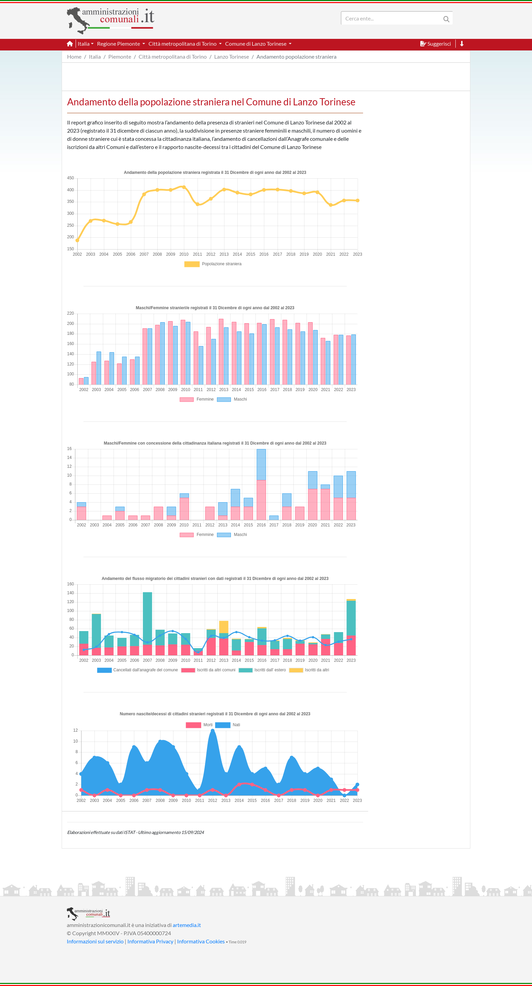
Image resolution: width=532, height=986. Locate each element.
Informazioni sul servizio (95, 941)
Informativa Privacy (150, 941)
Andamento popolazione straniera (296, 56)
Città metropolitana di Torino (173, 56)
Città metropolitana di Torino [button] (183, 43)
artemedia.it (187, 925)
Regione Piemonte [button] (119, 43)
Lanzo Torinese (231, 56)
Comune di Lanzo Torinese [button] (256, 43)
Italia (95, 56)
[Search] (392, 18)
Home (74, 56)
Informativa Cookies (201, 941)
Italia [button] (84, 43)
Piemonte (119, 56)
